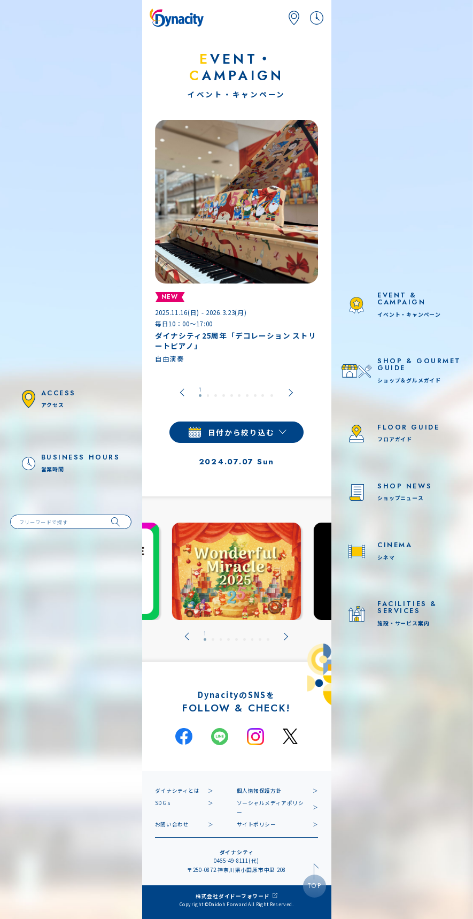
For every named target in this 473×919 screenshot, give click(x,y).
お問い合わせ (172, 824)
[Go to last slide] (182, 392)
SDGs (162, 803)
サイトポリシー (256, 824)
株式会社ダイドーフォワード (233, 896)
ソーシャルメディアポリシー (270, 807)
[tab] (200, 392)
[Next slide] (291, 392)
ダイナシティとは (177, 790)
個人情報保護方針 (259, 790)
